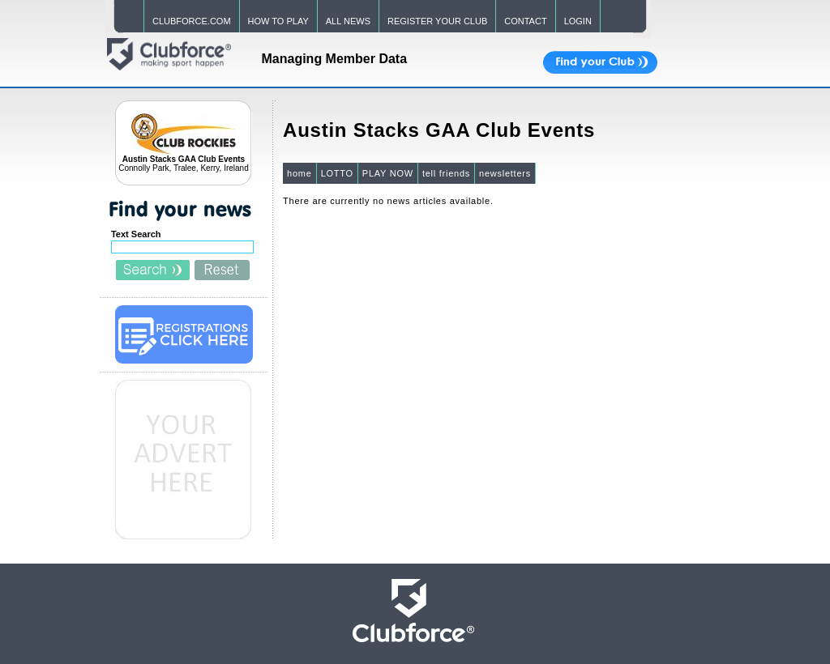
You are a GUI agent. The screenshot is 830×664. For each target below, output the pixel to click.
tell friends (446, 173)
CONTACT (525, 21)
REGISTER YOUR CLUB (437, 21)
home (299, 173)
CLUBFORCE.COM (191, 21)
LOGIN (578, 21)
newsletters (505, 173)
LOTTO (337, 173)
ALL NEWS (348, 21)
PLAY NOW (387, 173)
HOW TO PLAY (278, 21)
